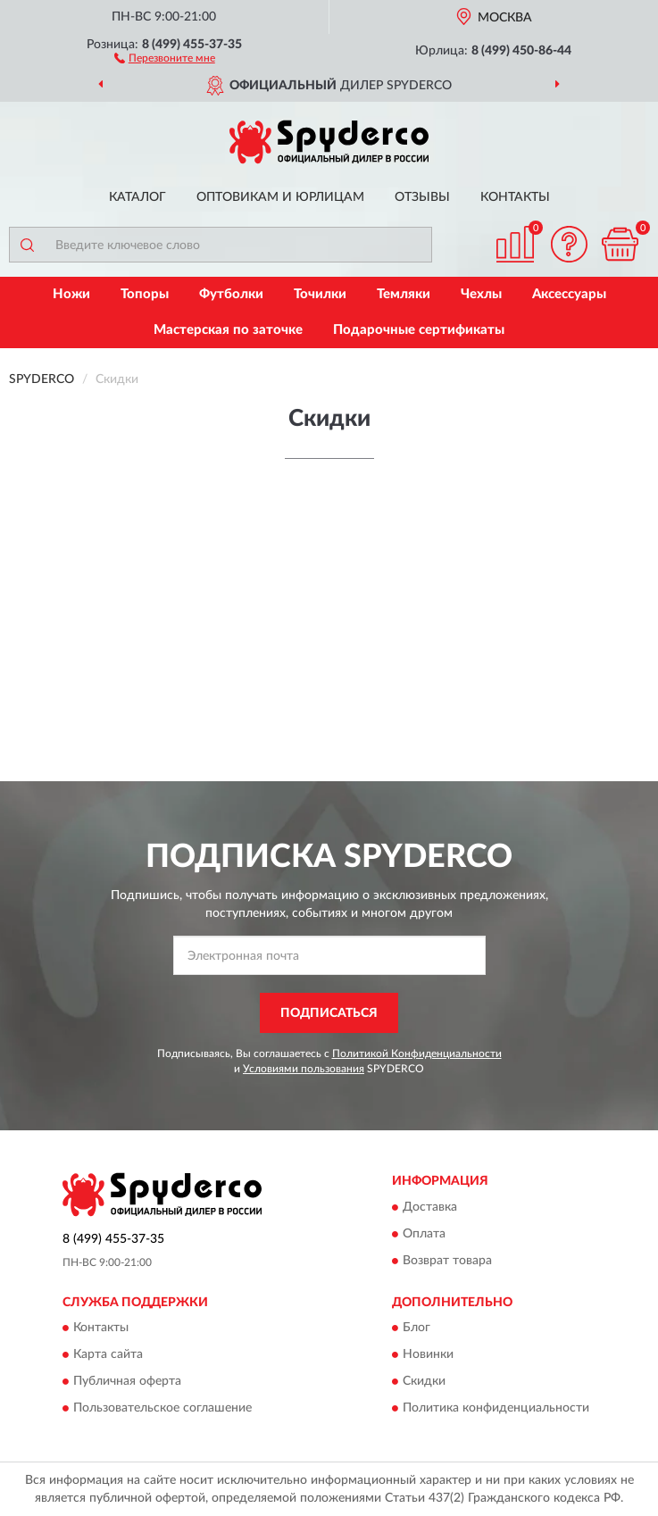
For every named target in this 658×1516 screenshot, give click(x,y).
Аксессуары (569, 294)
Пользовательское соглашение (162, 1409)
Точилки (320, 294)
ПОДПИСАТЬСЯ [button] (329, 1013)
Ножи (71, 294)
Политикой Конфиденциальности (417, 1053)
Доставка (430, 1207)
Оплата (424, 1234)
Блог (416, 1328)
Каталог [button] (137, 197)
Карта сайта (108, 1355)
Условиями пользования (303, 1068)
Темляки (403, 294)
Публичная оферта (127, 1382)
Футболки (231, 294)
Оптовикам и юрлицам (280, 197)
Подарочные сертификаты (418, 330)
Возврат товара (447, 1260)
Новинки (428, 1355)
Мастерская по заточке (228, 330)
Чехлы (481, 294)
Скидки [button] (424, 1382)
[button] (164, 57)
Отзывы (422, 197)
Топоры (145, 294)
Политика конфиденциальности (496, 1409)
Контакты (515, 197)
